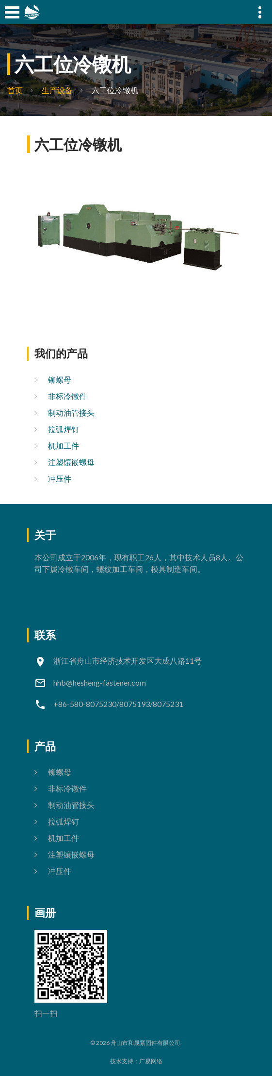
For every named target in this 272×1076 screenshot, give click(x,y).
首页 (15, 90)
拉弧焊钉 (63, 429)
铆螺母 (59, 379)
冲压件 (59, 478)
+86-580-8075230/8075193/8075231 (118, 703)
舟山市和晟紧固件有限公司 (145, 1042)
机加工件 (63, 445)
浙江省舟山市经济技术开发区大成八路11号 (127, 660)
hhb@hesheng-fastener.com (99, 682)
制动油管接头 (71, 412)
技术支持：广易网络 (136, 1061)
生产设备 (57, 90)
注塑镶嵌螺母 (71, 462)
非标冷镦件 (67, 396)
